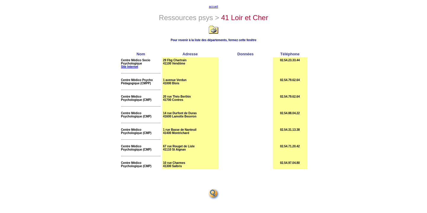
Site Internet (129, 66)
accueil (213, 6)
